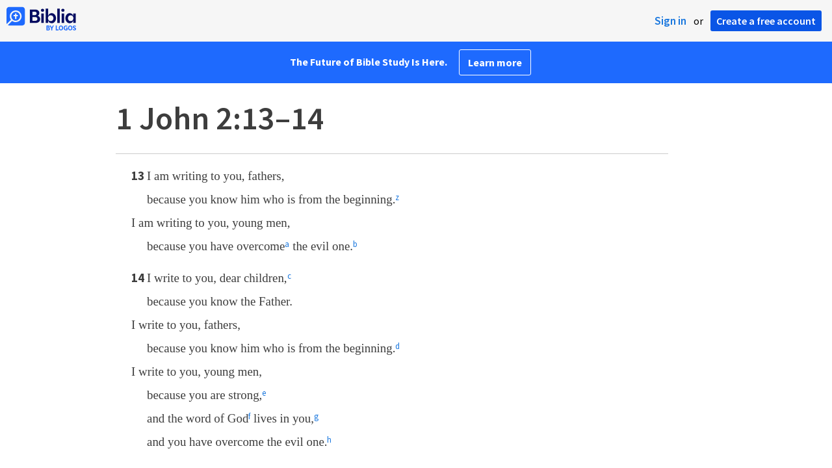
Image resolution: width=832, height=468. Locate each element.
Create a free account (766, 20)
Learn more (495, 62)
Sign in (670, 21)
